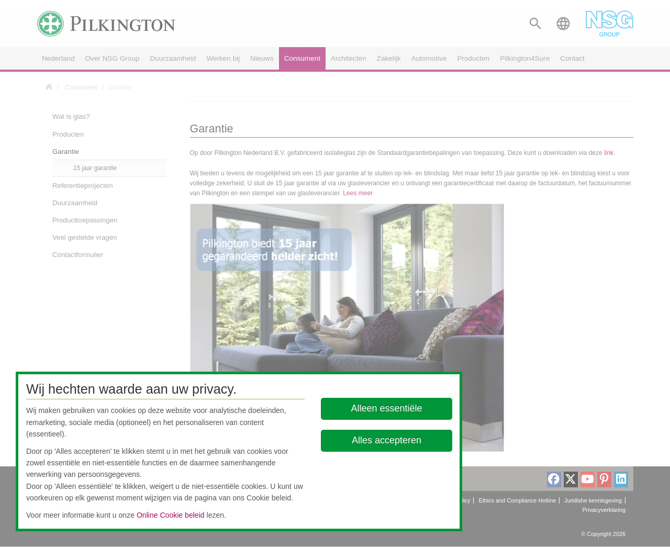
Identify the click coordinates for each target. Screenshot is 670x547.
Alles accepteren (386, 440)
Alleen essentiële (386, 408)
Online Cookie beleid (171, 515)
